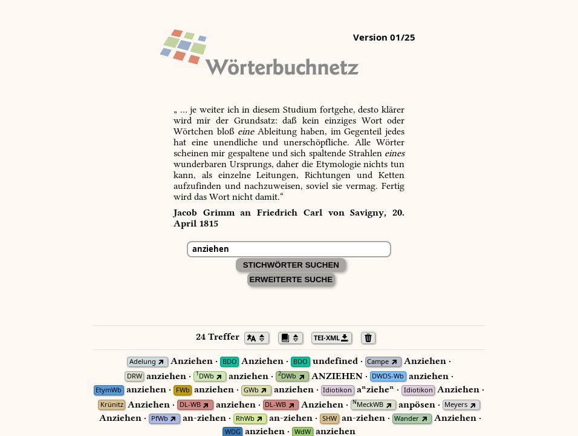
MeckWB (367, 404)
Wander (406, 418)
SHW (329, 418)
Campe (378, 361)
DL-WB (190, 404)
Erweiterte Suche (291, 279)
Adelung (142, 361)
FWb (183, 390)
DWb (205, 376)
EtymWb (109, 390)
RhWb (245, 418)
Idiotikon (337, 390)
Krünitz (111, 404)
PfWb (159, 418)
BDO (229, 361)
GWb (251, 390)
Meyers (455, 404)
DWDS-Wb (388, 376)
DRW (134, 376)
